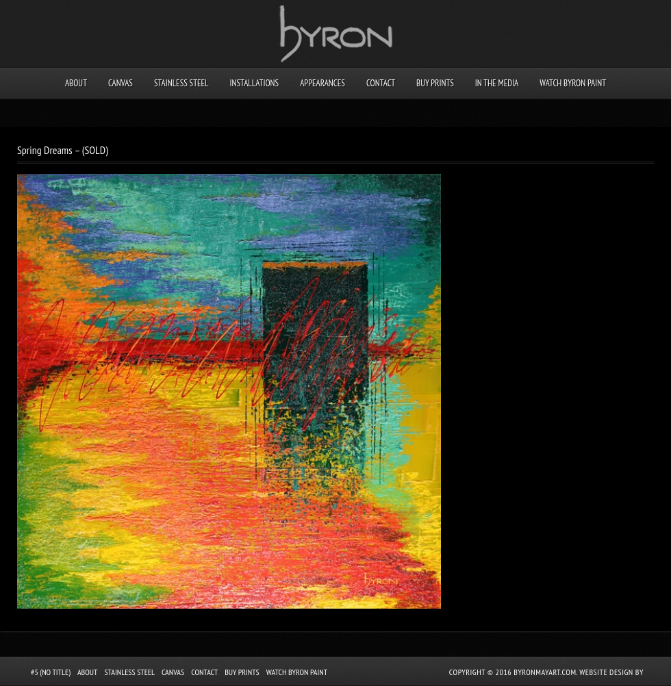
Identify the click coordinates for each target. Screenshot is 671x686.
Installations (254, 83)
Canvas (120, 83)
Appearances (322, 83)
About (76, 83)
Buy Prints (435, 83)
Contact (380, 83)
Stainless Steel (181, 83)
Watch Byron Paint (573, 83)
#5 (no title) (51, 672)
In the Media (496, 83)
